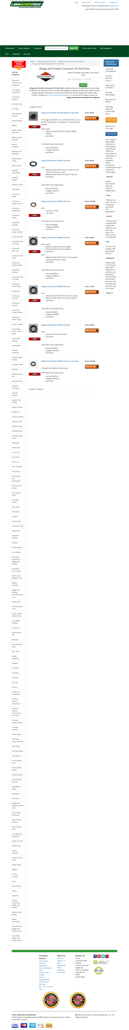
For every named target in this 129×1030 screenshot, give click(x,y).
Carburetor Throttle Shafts (17, 311)
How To (41, 977)
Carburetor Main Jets (16, 250)
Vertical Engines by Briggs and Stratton (16, 904)
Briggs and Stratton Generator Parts (71, 61)
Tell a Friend (111, 134)
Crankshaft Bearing (16, 340)
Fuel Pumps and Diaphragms (16, 478)
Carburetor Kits (17, 237)
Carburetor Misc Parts (18, 257)
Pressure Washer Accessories (16, 701)
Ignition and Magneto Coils (17, 577)
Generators (16, 531)
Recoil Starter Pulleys (17, 769)
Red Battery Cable (16, 788)
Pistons (14, 687)
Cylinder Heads (17, 364)
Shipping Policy (44, 980)
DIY (7, 54)
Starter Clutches (15, 852)
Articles (41, 975)
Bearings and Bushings (17, 153)
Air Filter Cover (17, 104)
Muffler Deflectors (15, 657)
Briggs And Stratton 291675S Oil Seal (55, 161)
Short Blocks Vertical (16, 821)
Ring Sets (15, 798)
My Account (86, 2)
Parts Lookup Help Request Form (60, 95)
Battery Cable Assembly (17, 131)
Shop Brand (10, 48)
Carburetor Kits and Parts (17, 243)
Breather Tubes (17, 185)
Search (73, 48)
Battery (14, 125)
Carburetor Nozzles (16, 271)
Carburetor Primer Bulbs (16, 285)
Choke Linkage (17, 324)
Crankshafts (16, 346)
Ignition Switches (15, 584)
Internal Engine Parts (17, 608)
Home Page (43, 961)
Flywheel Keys (17, 431)
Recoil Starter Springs (17, 781)
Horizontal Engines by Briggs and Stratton (16, 560)
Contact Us (113, 2)
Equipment (16, 412)
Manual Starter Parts (17, 645)
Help (40, 970)
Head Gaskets (17, 547)
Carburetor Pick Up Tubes (17, 278)
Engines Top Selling (16, 401)
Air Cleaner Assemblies (16, 91)
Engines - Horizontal (15, 387)
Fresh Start (16, 448)
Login (76, 2)
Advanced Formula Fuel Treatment (16, 83)
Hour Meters (16, 552)
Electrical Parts (17, 381)
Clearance (37, 48)
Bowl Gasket (16, 166)
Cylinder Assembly (15, 351)
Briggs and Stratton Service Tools (18, 805)
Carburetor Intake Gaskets (17, 231)
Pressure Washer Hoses (17, 721)
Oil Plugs (15, 673)
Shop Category (24, 48)
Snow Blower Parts (16, 828)
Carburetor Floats (16, 217)
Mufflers (15, 663)
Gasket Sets (16, 521)
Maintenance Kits (16, 634)
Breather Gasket (15, 179)
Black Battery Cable (16, 160)
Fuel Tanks (16, 507)
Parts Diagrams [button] (106, 48)
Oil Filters (15, 668)
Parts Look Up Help (89, 48)
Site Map (42, 984)
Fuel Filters (16, 457)
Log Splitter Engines (16, 622)
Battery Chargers (15, 145)
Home (33, 61)
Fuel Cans (15, 452)
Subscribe (16, 54)
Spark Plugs (16, 846)
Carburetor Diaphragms (16, 209)
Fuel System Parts (16, 494)
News (59, 968)
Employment (61, 965)
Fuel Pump (16, 471)
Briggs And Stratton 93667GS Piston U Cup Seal (59, 361)
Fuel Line (15, 462)
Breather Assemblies (16, 172)
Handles (15, 543)
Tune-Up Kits (16, 886)
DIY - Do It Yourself (46, 987)
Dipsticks (15, 369)
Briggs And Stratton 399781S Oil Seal (55, 325)
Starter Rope (16, 865)
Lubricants (15, 628)
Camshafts (16, 189)
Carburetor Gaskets (16, 224)
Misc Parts (15, 651)
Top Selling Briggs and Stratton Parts (17, 938)
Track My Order (99, 2)
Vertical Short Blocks (17, 913)
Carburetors (16, 291)
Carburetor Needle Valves (17, 264)
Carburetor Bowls (16, 195)
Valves (14, 891)
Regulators (16, 794)
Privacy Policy (44, 973)
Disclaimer (61, 970)
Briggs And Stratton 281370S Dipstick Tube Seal (59, 113)
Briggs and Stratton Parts (46, 61)
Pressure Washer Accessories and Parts (16, 712)
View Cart (26, 54)
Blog (40, 989)
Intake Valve (16, 602)
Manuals (15, 640)
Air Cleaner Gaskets (16, 98)
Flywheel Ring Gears (17, 437)
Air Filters (15, 109)
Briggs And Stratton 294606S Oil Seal (55, 201)
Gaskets (15, 516)
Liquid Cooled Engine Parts (17, 615)
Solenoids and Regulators (17, 835)
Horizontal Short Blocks (16, 570)
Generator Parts (18, 526)
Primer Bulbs (16, 734)
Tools (14, 881)
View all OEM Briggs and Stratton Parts (17, 928)
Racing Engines (17, 751)
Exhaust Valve (17, 421)
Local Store (61, 972)
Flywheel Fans (17, 426)
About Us (60, 958)
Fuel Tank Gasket (15, 501)
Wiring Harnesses (16, 920)
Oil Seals (15, 678)
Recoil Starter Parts (17, 762)
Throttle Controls (15, 875)
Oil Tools (15, 682)
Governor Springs (15, 537)
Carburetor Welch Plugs (16, 318)
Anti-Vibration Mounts (17, 115)
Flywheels (15, 443)
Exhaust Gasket (17, 417)
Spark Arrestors (17, 841)
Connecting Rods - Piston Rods (17, 331)
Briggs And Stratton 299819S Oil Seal (55, 237)
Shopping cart (114, 6)
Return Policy (44, 982)
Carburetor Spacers (16, 304)
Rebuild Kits (16, 756)
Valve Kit (15, 896)
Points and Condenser (16, 693)
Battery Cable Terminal (17, 138)
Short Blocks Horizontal (16, 814)
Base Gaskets (17, 121)
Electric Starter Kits (17, 375)
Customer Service (45, 968)
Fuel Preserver (17, 467)
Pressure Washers (15, 728)
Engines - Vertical (15, 394)
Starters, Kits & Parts (17, 859)
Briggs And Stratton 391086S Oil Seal (55, 286)
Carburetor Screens (16, 297)
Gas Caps (15, 512)
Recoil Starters (17, 775)
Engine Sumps (17, 407)
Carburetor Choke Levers (17, 202)
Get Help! (111, 120)
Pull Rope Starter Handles (17, 740)
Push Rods (16, 746)
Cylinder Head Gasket (17, 359)
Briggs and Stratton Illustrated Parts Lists (17, 593)
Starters (15, 869)
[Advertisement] (64, 28)
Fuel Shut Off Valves (16, 487)
